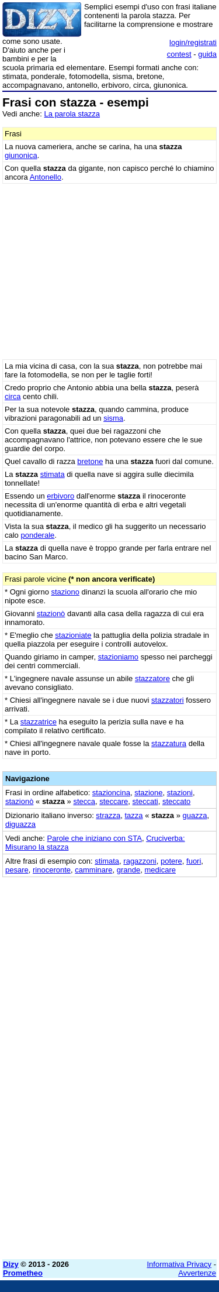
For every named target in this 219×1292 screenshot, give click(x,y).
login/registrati (193, 42)
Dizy (11, 1264)
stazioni (180, 792)
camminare (93, 869)
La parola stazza (72, 113)
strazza (108, 815)
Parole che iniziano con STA (94, 838)
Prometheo (23, 1273)
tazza (134, 815)
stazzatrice (38, 721)
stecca (84, 801)
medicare (160, 869)
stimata (52, 474)
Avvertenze (197, 1273)
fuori (193, 861)
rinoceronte (52, 869)
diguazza (20, 824)
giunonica (21, 155)
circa (12, 396)
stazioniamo (118, 656)
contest (179, 54)
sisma (113, 418)
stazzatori (167, 700)
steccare (113, 801)
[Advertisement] (109, 1140)
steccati (145, 801)
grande (128, 869)
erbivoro (60, 496)
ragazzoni (139, 861)
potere (171, 861)
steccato (176, 801)
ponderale (37, 535)
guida (207, 54)
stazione (148, 792)
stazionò (51, 613)
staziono (65, 591)
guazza (195, 815)
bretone (90, 461)
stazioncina (111, 792)
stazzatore (152, 678)
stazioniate (73, 635)
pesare (17, 869)
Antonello (45, 177)
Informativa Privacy (179, 1264)
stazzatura (168, 743)
